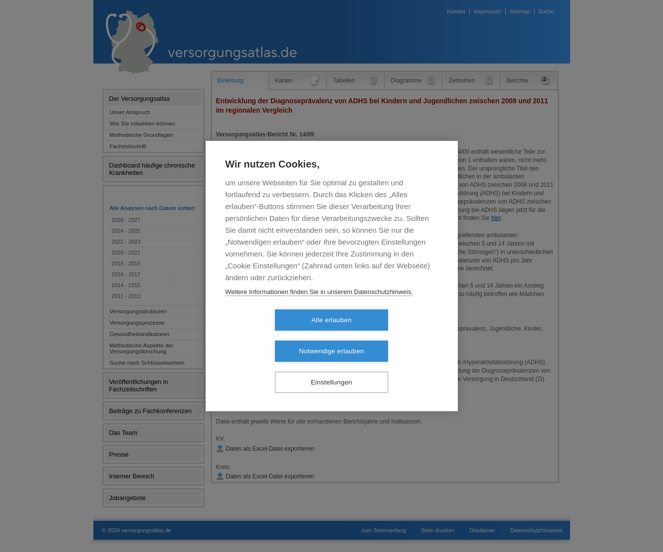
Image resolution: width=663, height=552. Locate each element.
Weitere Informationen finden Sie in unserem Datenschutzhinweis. (319, 307)
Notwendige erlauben (388, 336)
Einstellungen (332, 367)
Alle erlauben (275, 336)
